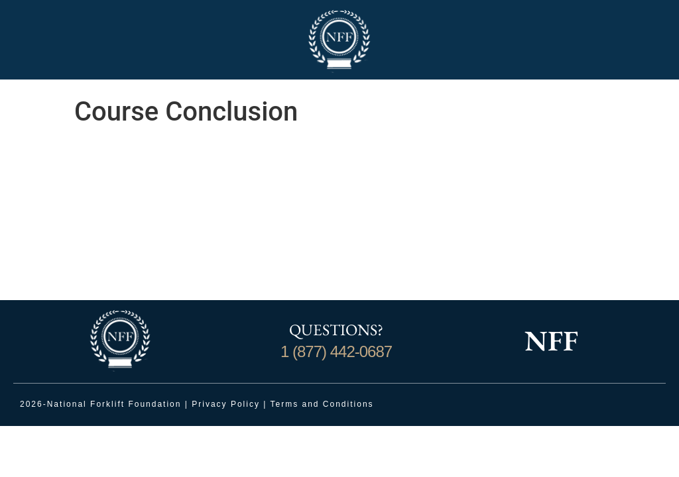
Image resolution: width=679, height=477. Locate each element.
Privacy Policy (226, 404)
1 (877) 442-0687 (336, 351)
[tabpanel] (339, 219)
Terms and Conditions (322, 404)
